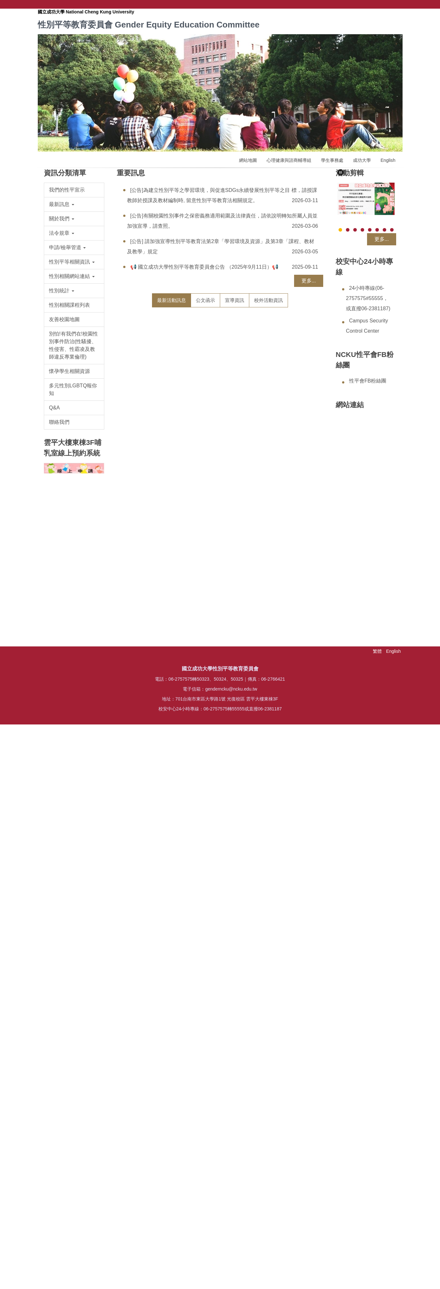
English (387, 160)
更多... (308, 280)
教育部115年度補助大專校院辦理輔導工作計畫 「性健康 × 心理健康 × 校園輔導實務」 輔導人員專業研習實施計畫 (260, 332)
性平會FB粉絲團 (367, 381)
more (306, 1183)
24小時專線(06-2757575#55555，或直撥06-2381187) (368, 298)
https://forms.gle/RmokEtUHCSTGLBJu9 (252, 919)
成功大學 (362, 160)
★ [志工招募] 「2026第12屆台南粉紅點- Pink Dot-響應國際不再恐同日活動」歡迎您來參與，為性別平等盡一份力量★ (260, 887)
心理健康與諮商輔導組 (289, 160)
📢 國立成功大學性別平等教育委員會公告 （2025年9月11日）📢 (204, 267)
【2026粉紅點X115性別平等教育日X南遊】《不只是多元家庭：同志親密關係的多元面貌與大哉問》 (260, 1053)
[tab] (171, 300)
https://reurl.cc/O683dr (245, 424)
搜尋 (398, 4)
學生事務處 (332, 160)
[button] (74, 204)
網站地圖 (248, 160)
